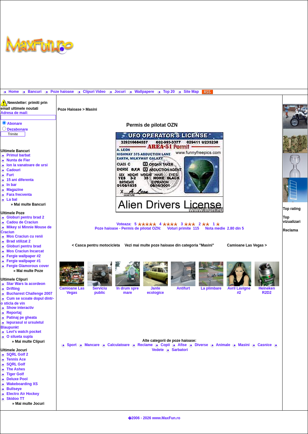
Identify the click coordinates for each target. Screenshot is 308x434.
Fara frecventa (19, 194)
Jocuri (119, 91)
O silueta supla (19, 336)
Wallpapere (144, 91)
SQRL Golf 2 (17, 354)
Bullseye (13, 389)
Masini (91, 109)
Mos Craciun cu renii (24, 236)
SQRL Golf (15, 364)
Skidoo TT (15, 399)
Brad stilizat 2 (18, 241)
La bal (11, 199)
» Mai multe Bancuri (28, 204)
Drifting (13, 288)
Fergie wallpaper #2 (23, 256)
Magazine (14, 189)
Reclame (144, 345)
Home (14, 91)
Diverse (201, 345)
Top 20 (169, 91)
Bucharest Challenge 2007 (29, 293)
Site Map (191, 91)
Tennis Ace (16, 359)
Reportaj (13, 312)
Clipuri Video (94, 91)
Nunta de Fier (18, 160)
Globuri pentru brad (23, 246)
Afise (182, 345)
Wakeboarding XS (22, 384)
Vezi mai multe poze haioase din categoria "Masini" (169, 245)
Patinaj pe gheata (21, 317)
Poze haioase (62, 91)
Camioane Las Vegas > (247, 245)
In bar (11, 185)
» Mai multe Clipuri (28, 341)
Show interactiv (20, 308)
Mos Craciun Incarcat (25, 251)
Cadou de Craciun (22, 222)
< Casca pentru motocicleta (96, 245)
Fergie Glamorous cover (27, 266)
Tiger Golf (15, 374)
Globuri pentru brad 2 (25, 217)
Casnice (265, 345)
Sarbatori (180, 350)
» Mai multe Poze (28, 271)
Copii (165, 345)
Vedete (158, 350)
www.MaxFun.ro (166, 418)
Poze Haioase (69, 109)
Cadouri (13, 170)
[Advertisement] (192, 45)
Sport (71, 345)
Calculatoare (118, 345)
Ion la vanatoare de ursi (27, 165)
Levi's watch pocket (23, 331)
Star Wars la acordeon (25, 284)
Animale (223, 345)
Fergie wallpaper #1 (23, 261)
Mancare (92, 345)
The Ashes (15, 369)
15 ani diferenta (19, 180)
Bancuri (35, 91)
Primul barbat (18, 155)
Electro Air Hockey (22, 394)
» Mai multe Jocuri (28, 403)
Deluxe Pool (17, 379)
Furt (9, 175)
